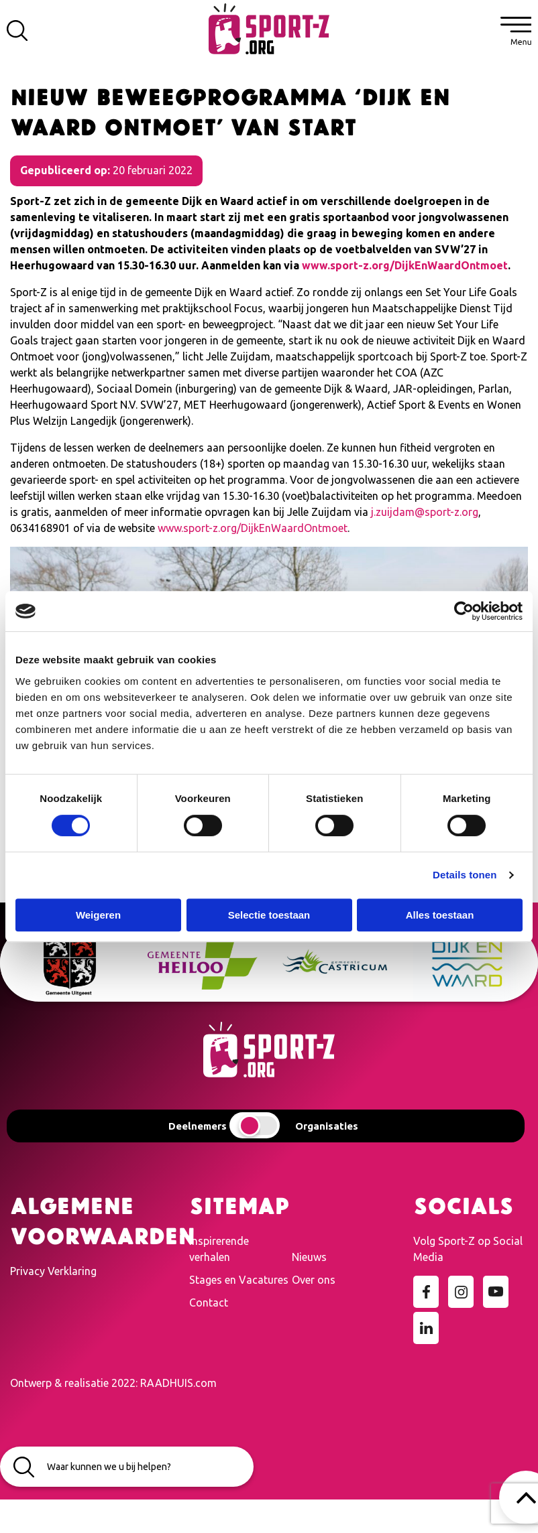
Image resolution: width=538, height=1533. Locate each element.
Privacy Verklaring (53, 1271)
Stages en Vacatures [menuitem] (238, 1280)
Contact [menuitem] (208, 1302)
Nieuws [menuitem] (309, 1257)
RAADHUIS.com (178, 1383)
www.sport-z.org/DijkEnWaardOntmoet (405, 265)
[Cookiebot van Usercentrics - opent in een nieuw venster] (464, 611)
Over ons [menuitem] (313, 1280)
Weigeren (98, 915)
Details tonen (464, 874)
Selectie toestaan (269, 915)
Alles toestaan (440, 915)
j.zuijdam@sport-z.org (424, 512)
